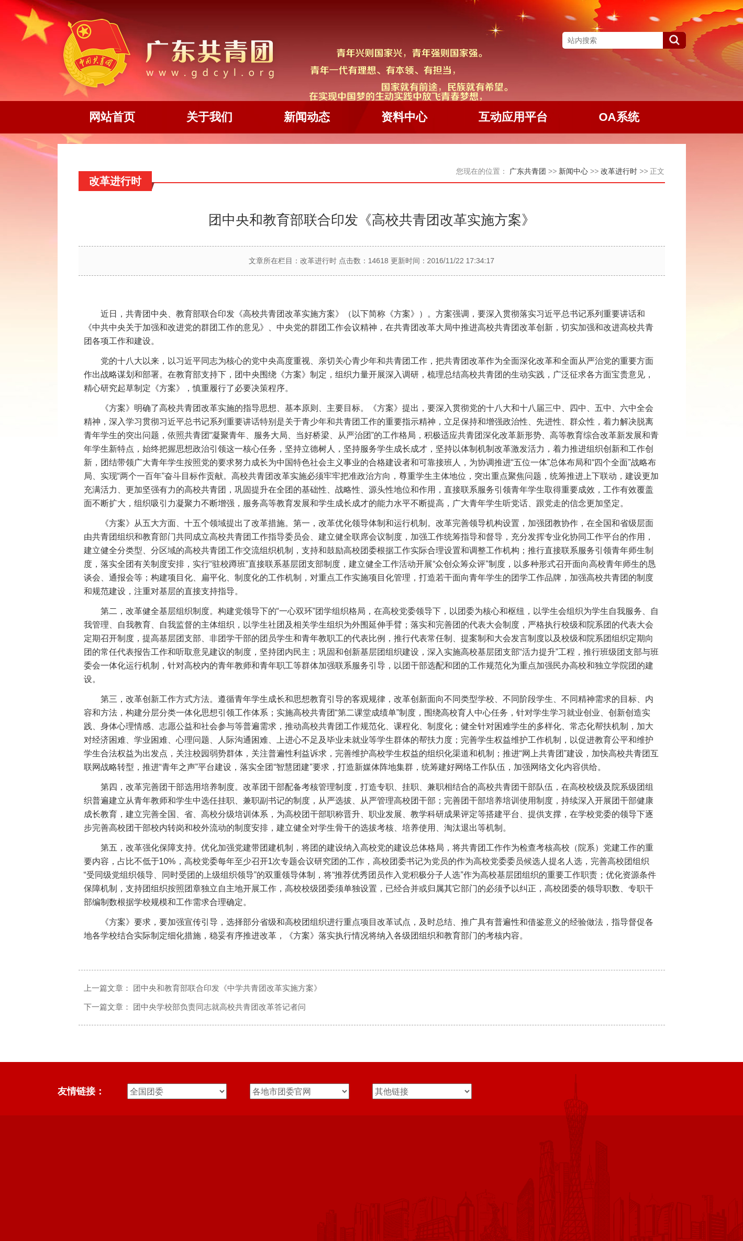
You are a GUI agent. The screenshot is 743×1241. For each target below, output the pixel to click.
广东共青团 (527, 171)
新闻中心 (573, 171)
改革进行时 (619, 171)
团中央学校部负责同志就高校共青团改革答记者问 (219, 1006)
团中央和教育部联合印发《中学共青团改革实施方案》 (227, 987)
